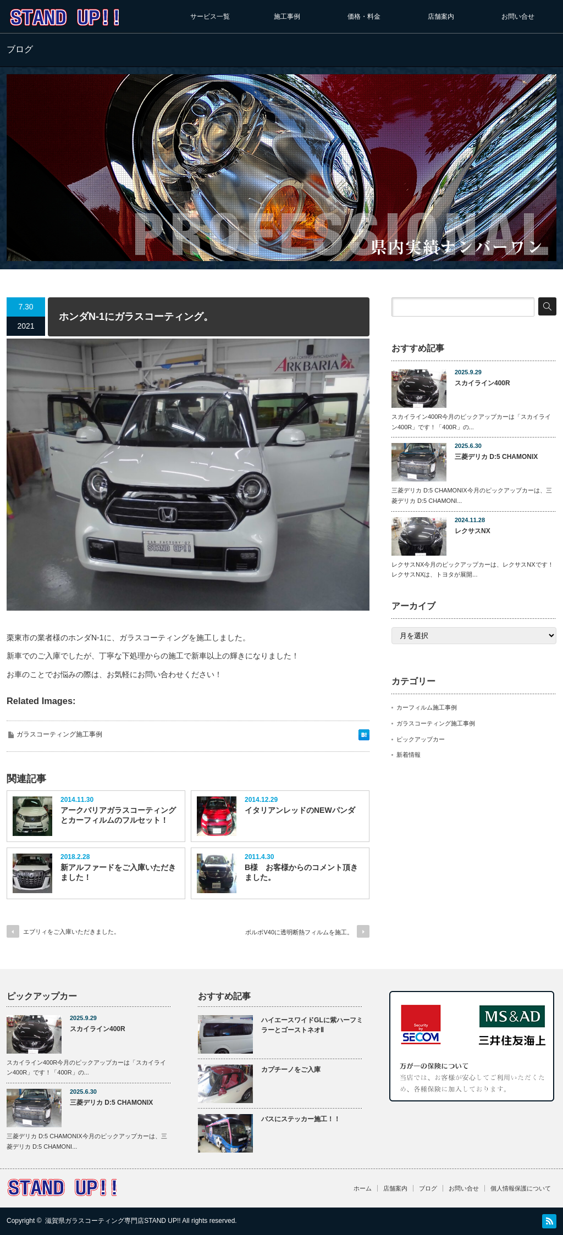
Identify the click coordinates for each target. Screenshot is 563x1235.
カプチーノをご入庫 (291, 1069)
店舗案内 (441, 16)
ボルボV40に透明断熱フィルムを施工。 (299, 932)
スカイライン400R (482, 383)
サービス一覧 (210, 16)
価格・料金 (363, 16)
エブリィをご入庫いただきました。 (71, 931)
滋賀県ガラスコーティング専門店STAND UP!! (112, 1221)
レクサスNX (472, 531)
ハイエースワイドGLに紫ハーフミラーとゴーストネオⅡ (312, 1025)
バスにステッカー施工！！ (300, 1119)
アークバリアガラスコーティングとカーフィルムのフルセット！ (118, 815)
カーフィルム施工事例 (426, 707)
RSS (549, 1221)
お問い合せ (517, 16)
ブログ (428, 1188)
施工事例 (287, 16)
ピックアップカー (420, 739)
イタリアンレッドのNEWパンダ (300, 810)
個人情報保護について (520, 1188)
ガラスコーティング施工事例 (59, 734)
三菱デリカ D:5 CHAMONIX (496, 457)
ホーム (363, 1188)
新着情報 (408, 754)
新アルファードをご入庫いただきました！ (118, 872)
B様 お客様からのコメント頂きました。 (301, 872)
